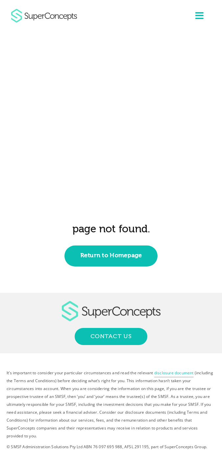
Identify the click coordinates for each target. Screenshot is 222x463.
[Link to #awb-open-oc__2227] (199, 16)
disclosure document (174, 373)
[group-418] (44, 11)
